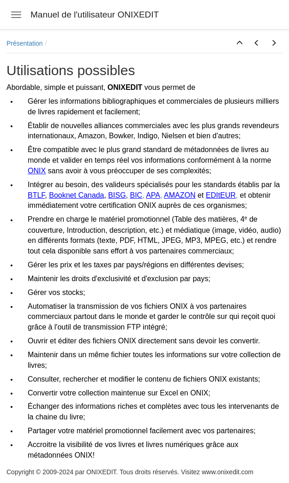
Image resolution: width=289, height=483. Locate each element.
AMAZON (179, 195)
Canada (91, 195)
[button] (239, 43)
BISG (117, 195)
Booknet (62, 195)
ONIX (37, 171)
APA (153, 195)
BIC (136, 195)
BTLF (36, 195)
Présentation (24, 43)
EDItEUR (221, 195)
